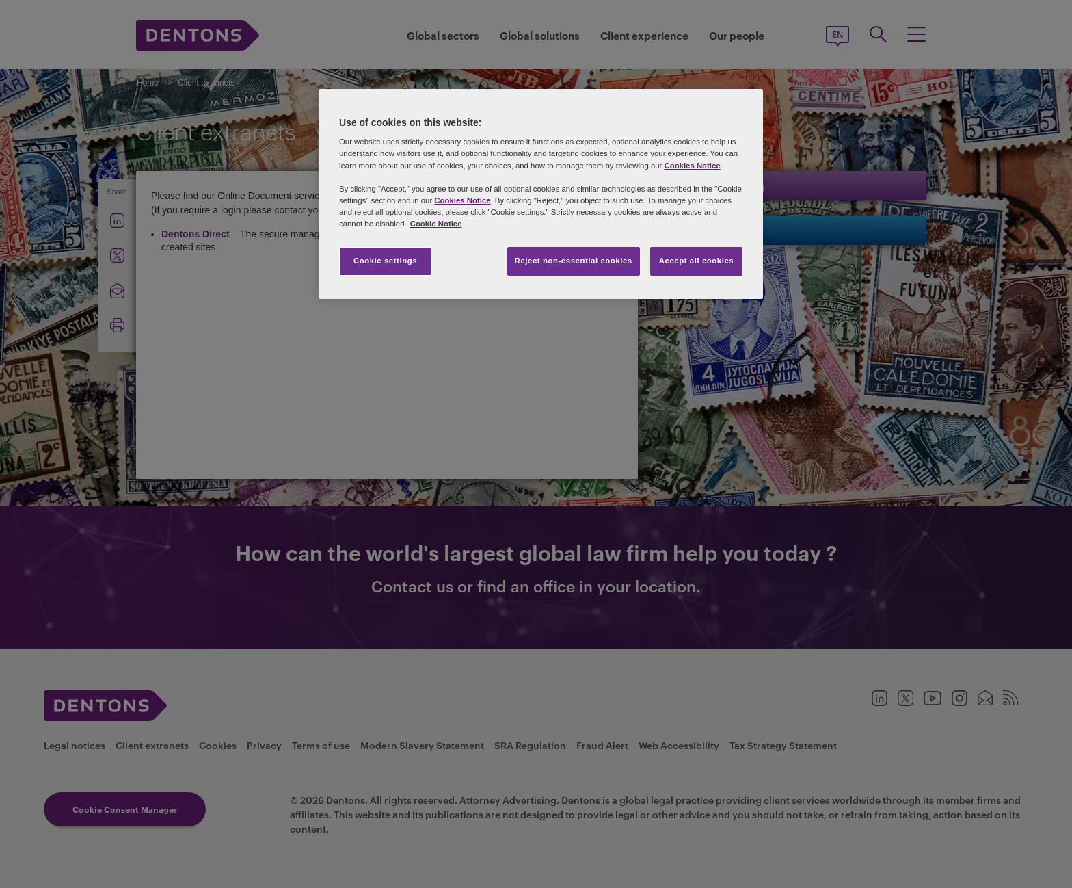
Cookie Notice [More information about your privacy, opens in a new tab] (436, 224)
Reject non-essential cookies (573, 261)
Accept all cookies (696, 261)
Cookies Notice (692, 165)
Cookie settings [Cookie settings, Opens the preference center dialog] (385, 261)
